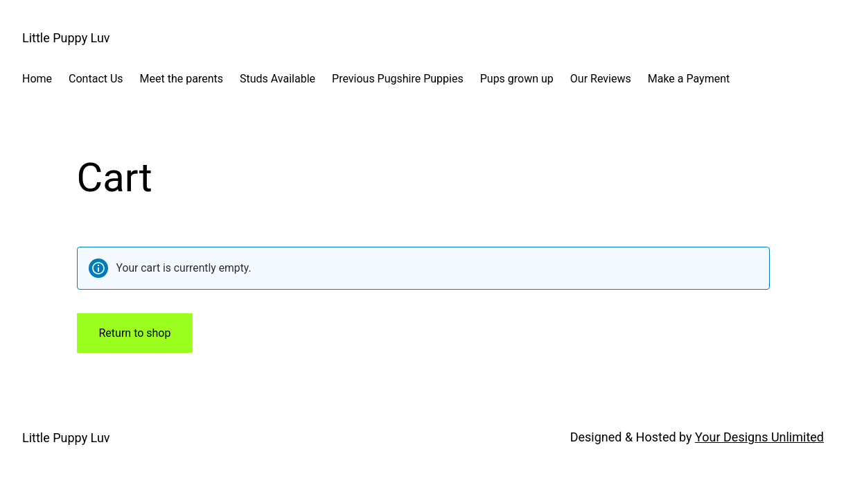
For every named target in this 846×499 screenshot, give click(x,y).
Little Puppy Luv (66, 37)
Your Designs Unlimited (759, 437)
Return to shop (135, 333)
